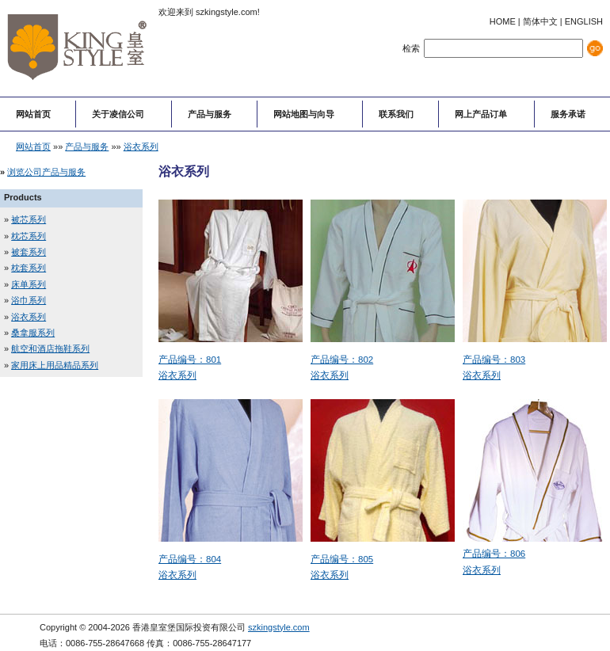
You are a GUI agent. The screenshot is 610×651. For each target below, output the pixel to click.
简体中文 (540, 21)
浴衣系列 (141, 146)
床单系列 (28, 284)
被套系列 (28, 252)
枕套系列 (28, 267)
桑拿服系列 (33, 332)
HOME (503, 21)
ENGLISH (584, 21)
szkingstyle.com (279, 627)
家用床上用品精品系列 (54, 365)
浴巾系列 (28, 300)
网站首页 (33, 146)
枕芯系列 (28, 236)
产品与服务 (87, 146)
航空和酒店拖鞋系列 (50, 348)
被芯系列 (28, 219)
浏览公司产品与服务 (46, 172)
